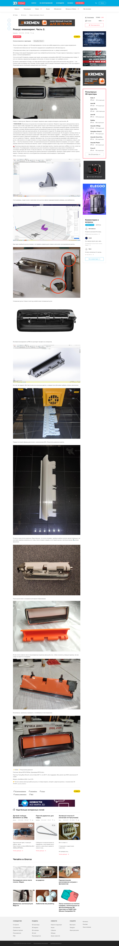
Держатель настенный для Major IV (23, 904)
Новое (38, 9)
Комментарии (90, 225)
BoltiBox (38, 820)
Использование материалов (41, 943)
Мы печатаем (87, 9)
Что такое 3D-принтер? (95, 177)
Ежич (90, 249)
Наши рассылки (74, 930)
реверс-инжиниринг (21, 794)
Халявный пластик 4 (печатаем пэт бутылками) (68, 817)
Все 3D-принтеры (94, 154)
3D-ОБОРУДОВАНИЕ (46, 3)
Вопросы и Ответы (72, 9)
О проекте (16, 925)
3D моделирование (20, 791)
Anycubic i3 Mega (95, 126)
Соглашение (16, 927)
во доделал (40, 880)
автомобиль (33, 791)
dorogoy (15, 820)
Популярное (27, 9)
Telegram (72, 927)
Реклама (21, 24)
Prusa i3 (92, 148)
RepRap (92, 120)
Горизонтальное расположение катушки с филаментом (68, 882)
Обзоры (53, 933)
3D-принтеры (35, 925)
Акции (48, 9)
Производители (36, 936)
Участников (90, 17)
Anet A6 (92, 114)
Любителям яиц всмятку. (45, 904)
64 (78, 820)
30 (33, 33)
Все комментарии (94, 259)
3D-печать (23, 15)
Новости (17, 9)
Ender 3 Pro (93, 109)
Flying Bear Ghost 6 (38, 41)
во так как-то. (88, 254)
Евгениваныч (92, 228)
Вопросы (98, 225)
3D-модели (35, 927)
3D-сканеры (35, 930)
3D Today (15, 15)
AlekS (90, 238)
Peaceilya (15, 33)
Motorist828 (60, 820)
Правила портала (18, 930)
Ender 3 (92, 98)
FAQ (14, 936)
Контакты (85, 921)
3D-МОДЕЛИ (60, 3)
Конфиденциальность (55, 943)
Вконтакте (72, 925)
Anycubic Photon (95, 142)
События (53, 930)
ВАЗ (32, 794)
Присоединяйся (94, 25)
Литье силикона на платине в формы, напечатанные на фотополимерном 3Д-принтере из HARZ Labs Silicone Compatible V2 (69, 907)
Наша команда (87, 927)
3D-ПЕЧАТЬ (79, 3)
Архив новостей (55, 936)
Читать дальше (17, 850)
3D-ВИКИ (70, 3)
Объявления (57, 9)
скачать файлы (22, 783)
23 (32, 820)
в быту (43, 791)
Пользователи (17, 933)
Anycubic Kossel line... (96, 137)
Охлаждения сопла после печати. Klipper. (22, 881)
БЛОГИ (34, 3)
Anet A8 (92, 103)
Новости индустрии (56, 925)
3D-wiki (34, 933)
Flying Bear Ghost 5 (96, 131)
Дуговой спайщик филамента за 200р (20, 817)
